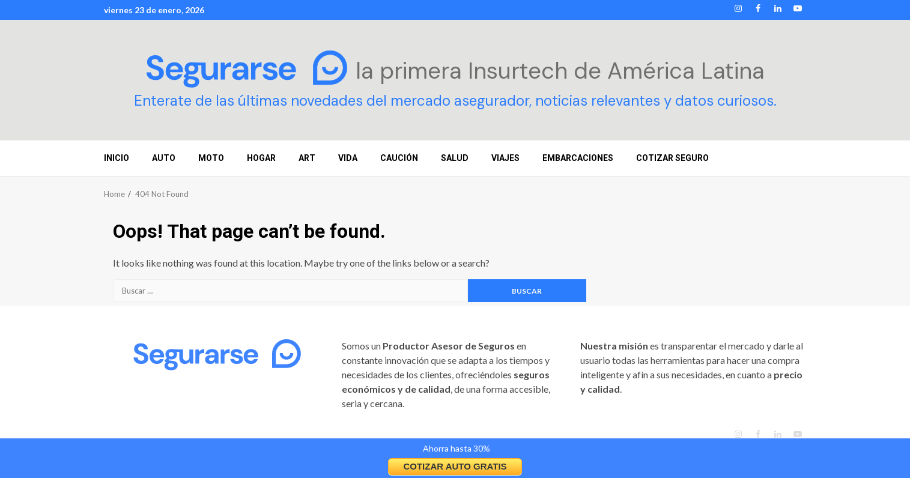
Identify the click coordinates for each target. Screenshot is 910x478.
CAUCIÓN (399, 158)
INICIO (116, 158)
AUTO (163, 158)
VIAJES (505, 158)
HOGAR (261, 158)
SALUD (455, 158)
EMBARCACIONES (577, 158)
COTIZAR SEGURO (672, 158)
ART (307, 158)
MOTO (211, 158)
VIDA (347, 158)
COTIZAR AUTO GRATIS (454, 466)
